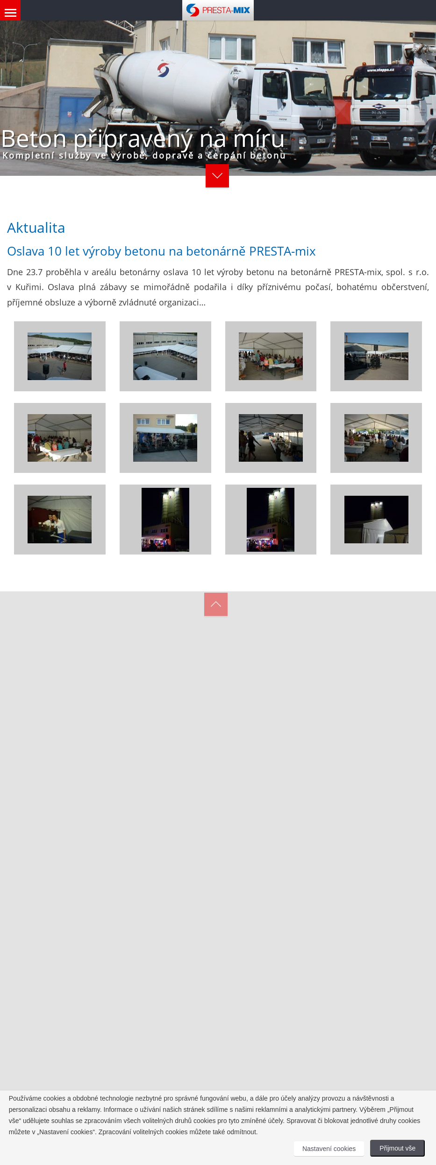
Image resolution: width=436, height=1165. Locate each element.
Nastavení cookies (329, 1148)
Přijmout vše (397, 1148)
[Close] (357, 472)
